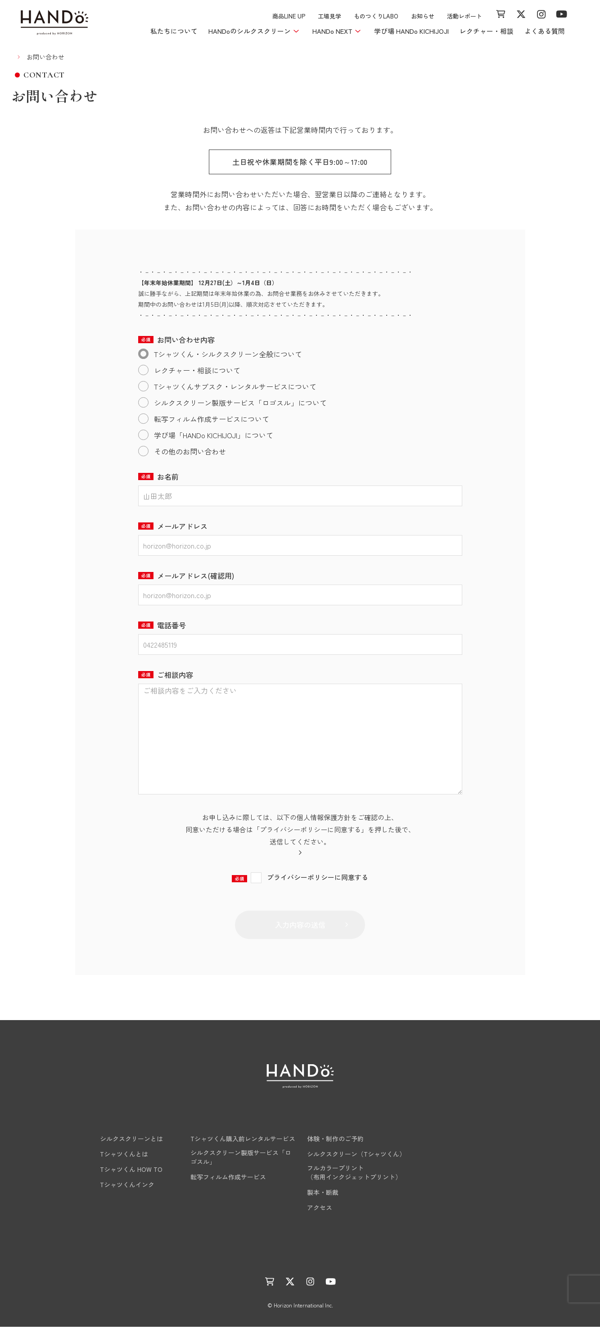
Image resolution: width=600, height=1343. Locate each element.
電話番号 (162, 625)
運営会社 (311, 1272)
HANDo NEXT (212, 1137)
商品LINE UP (288, 16)
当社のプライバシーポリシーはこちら (296, 867)
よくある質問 (544, 31)
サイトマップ (430, 1272)
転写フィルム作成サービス (228, 1193)
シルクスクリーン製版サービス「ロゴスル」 (240, 1173)
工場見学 (329, 16)
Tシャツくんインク (114, 1200)
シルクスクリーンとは (118, 1154)
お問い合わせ (461, 1222)
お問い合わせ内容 (176, 339)
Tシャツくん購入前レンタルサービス (242, 1154)
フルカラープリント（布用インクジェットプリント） (354, 1189)
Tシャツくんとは (111, 1170)
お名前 (158, 476)
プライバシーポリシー (367, 1272)
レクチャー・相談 (487, 31)
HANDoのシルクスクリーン (131, 1137)
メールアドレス (173, 526)
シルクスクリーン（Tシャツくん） (356, 1170)
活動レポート (464, 16)
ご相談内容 (165, 674)
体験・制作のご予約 (335, 1154)
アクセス (319, 1223)
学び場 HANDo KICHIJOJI (411, 31)
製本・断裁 (322, 1208)
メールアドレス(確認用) (186, 575)
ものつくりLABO (376, 16)
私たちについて (174, 31)
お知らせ (422, 16)
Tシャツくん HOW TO (118, 1185)
